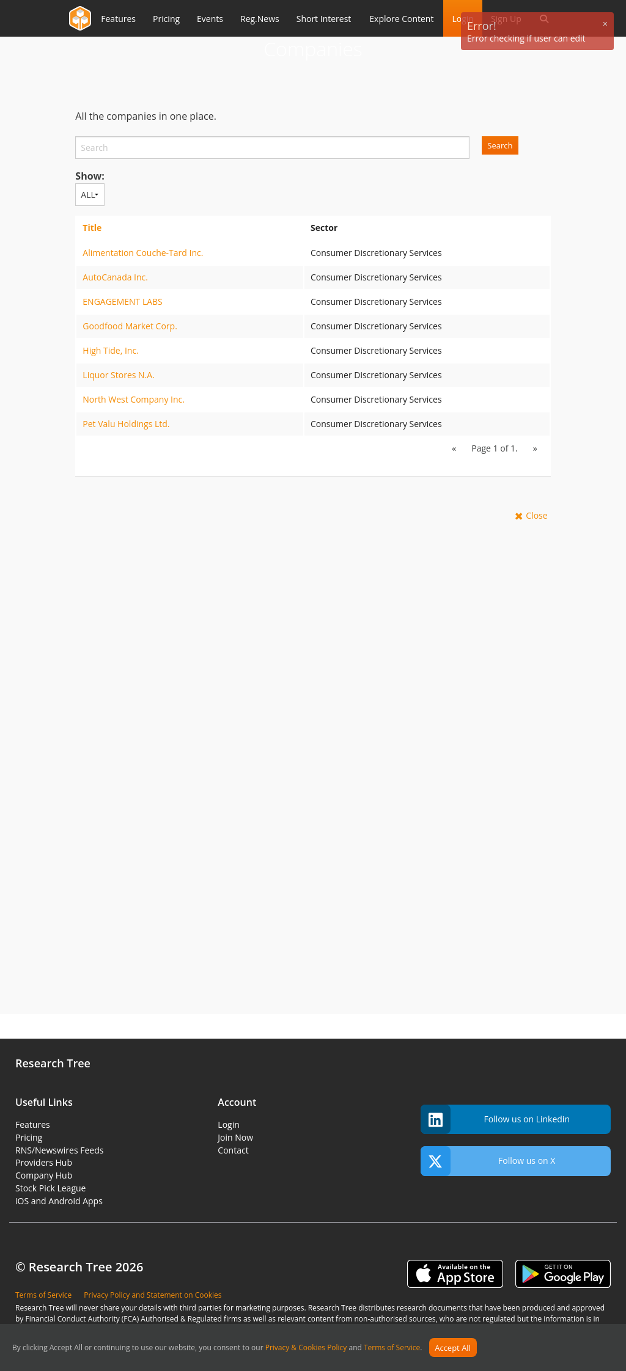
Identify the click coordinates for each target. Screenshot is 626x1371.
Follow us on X (488, 1161)
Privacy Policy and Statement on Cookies (152, 1295)
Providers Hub (43, 1162)
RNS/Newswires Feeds (59, 1150)
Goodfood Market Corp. (130, 326)
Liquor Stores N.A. (119, 375)
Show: (90, 176)
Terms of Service (392, 1348)
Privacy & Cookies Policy (306, 1348)
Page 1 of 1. (494, 448)
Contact (233, 1150)
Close (536, 515)
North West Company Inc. (134, 399)
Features (32, 1124)
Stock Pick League (50, 1188)
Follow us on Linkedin (495, 1120)
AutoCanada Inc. (115, 277)
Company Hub (43, 1175)
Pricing (28, 1137)
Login (228, 1124)
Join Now (235, 1137)
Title (92, 227)
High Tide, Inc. (111, 350)
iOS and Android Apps (59, 1201)
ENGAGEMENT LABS (122, 301)
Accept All (453, 1347)
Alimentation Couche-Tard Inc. (143, 252)
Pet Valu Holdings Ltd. (126, 424)
